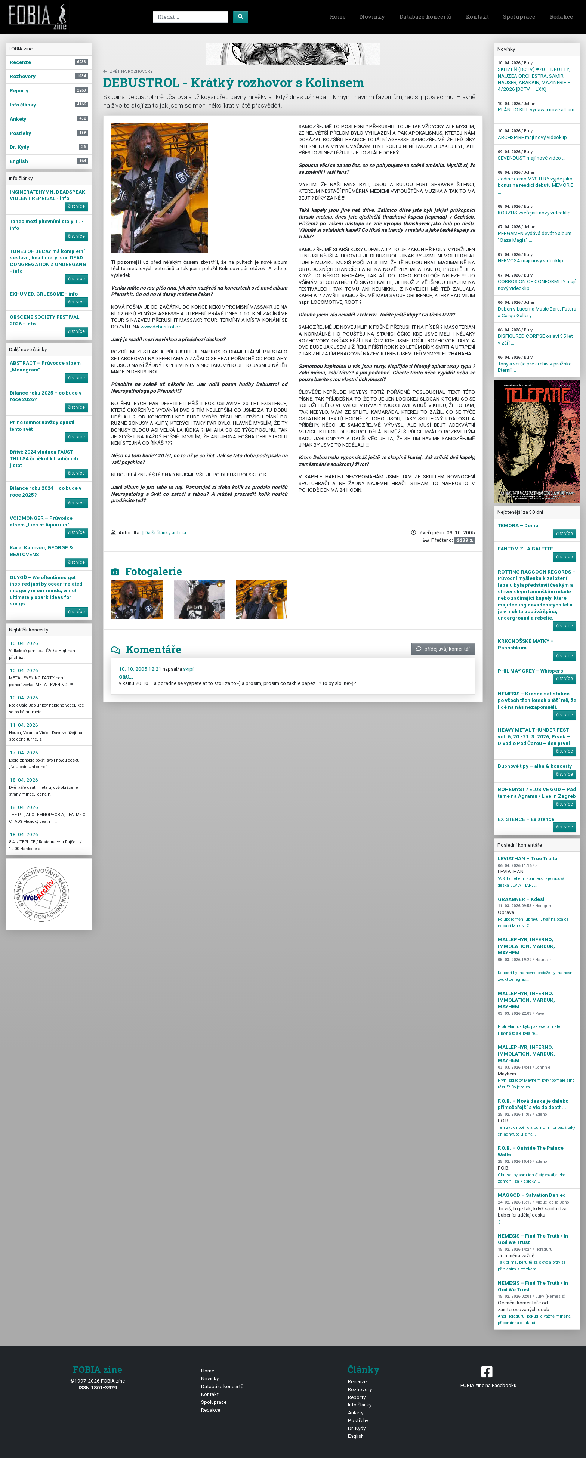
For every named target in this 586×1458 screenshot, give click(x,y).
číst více (76, 206)
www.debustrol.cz (161, 327)
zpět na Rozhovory (128, 71)
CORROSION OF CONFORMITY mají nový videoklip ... (537, 282)
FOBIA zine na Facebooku (488, 1376)
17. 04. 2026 (24, 753)
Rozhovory (360, 1389)
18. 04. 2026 (24, 780)
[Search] (190, 17)
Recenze (357, 1381)
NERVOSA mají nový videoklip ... (533, 258)
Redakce (561, 16)
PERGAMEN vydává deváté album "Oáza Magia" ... (534, 234)
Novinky (372, 16)
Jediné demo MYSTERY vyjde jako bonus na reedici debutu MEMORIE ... (535, 182)
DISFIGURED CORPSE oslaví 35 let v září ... (535, 337)
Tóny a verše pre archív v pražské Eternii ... (534, 364)
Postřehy (358, 1420)
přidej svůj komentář (443, 649)
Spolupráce (519, 16)
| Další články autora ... (166, 532)
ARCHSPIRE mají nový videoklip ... (534, 134)
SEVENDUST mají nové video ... (531, 155)
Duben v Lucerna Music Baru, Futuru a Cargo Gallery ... (537, 309)
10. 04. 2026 (24, 643)
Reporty (357, 1397)
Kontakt (477, 16)
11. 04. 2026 (24, 725)
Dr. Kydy (357, 1428)
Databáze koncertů (425, 16)
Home (338, 16)
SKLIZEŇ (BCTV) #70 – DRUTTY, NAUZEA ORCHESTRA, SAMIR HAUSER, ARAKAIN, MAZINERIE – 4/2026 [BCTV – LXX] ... (534, 76)
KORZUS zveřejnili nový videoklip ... (536, 210)
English (356, 1436)
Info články (359, 1405)
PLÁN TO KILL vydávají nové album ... (536, 110)
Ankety (355, 1412)
